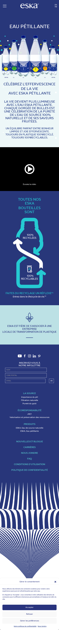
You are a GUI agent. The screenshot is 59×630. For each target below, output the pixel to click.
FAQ (29, 459)
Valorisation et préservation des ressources (29, 417)
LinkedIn (34, 357)
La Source (29, 393)
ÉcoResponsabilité (29, 410)
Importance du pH (29, 397)
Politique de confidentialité (29, 470)
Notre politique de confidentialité (25, 626)
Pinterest (39, 357)
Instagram (29, 357)
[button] (55, 582)
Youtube (19, 357)
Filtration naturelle (29, 400)
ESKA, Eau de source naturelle (29, 428)
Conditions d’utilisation (29, 464)
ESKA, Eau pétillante (29, 431)
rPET (29, 414)
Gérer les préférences (29, 621)
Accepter (29, 607)
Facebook (24, 357)
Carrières (29, 447)
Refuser (29, 614)
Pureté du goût (29, 404)
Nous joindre (42, 626)
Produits (29, 424)
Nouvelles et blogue (29, 441)
